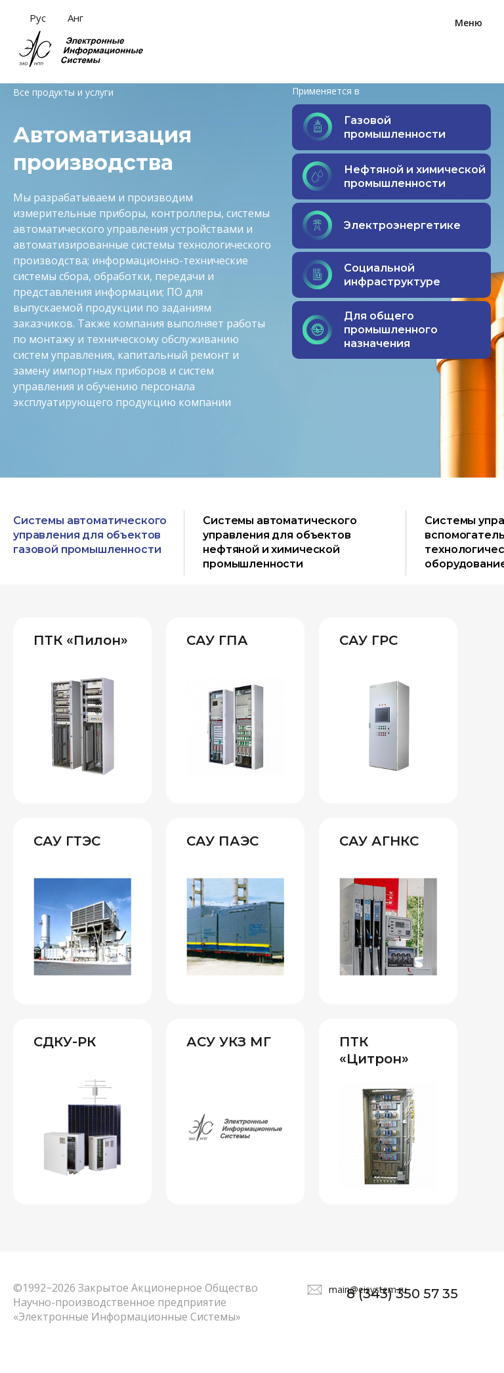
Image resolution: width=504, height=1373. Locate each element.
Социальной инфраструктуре (371, 274)
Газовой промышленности (374, 127)
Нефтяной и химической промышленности (394, 176)
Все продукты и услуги (63, 92)
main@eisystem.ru (368, 1302)
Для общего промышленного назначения (370, 330)
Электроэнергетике (382, 225)
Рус (38, 17)
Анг (75, 17)
